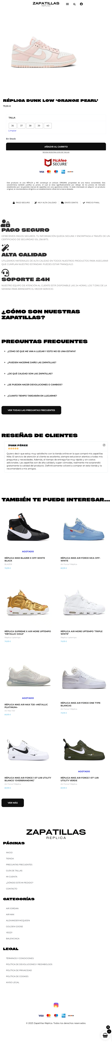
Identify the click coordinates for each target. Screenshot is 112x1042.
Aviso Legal (12, 982)
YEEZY (9, 932)
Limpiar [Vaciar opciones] (12, 130)
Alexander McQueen (18, 920)
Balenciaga (12, 938)
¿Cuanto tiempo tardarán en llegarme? (32, 396)
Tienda (10, 858)
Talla (12, 117)
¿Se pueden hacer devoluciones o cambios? (34, 384)
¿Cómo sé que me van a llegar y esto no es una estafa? (41, 351)
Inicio (9, 852)
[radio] (12, 125)
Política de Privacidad (19, 970)
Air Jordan (12, 908)
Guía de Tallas (14, 870)
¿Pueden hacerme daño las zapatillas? (31, 362)
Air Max (10, 914)
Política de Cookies (17, 976)
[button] (74, 4)
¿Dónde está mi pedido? (19, 882)
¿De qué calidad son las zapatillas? (30, 373)
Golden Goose (14, 926)
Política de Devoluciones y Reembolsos (29, 964)
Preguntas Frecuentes (19, 864)
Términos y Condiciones (20, 958)
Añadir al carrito (56, 147)
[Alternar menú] (67, 3)
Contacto (11, 888)
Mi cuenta (11, 876)
